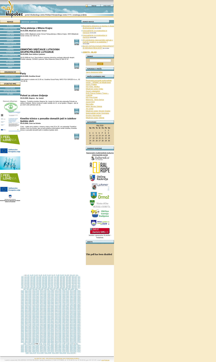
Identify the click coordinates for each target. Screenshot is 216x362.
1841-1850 (50, 306)
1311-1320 (73, 295)
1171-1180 (28, 294)
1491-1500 (28, 300)
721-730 (27, 286)
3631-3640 (73, 340)
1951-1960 (73, 308)
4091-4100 (35, 351)
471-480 (56, 281)
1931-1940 (58, 308)
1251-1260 (28, 295)
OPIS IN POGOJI (10, 76)
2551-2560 (43, 320)
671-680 (56, 284)
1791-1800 (73, 305)
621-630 (27, 284)
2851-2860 (28, 326)
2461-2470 (35, 319)
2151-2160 (43, 312)
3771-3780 (35, 345)
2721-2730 (50, 323)
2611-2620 (28, 322)
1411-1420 (28, 298)
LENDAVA (10, 32)
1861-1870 (65, 306)
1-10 (27, 275)
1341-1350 (35, 297)
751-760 (44, 286)
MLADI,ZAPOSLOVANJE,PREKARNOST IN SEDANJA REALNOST (98, 47)
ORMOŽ (10, 47)
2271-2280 (73, 314)
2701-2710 (35, 323)
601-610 (74, 283)
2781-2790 (35, 325)
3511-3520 (43, 339)
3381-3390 (65, 336)
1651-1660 (28, 303)
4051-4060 (65, 350)
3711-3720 (73, 342)
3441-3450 (50, 337)
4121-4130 (58, 351)
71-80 (57, 275)
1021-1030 (35, 290)
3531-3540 (58, 339)
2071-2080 (43, 311)
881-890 (62, 287)
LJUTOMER (10, 38)
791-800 (68, 286)
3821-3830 (73, 345)
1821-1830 (35, 306)
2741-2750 (65, 323)
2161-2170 (50, 312)
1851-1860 (58, 306)
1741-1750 (35, 305)
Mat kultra (89, 104)
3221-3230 (65, 333)
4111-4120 (50, 351)
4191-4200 (55, 353)
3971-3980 (65, 348)
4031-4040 (50, 350)
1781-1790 (65, 305)
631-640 (32, 284)
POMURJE (10, 50)
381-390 (62, 280)
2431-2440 (73, 317)
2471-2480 (43, 319)
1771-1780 (58, 305)
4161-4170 (32, 353)
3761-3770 (28, 345)
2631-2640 (43, 322)
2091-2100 (58, 311)
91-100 (67, 275)
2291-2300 (28, 315)
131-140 (32, 276)
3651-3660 (28, 342)
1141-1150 (65, 292)
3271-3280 (43, 334)
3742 (40, 343)
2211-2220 (28, 314)
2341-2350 (65, 315)
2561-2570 (50, 320)
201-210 (74, 276)
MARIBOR (10, 41)
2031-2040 (73, 309)
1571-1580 (28, 301)
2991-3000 (73, 328)
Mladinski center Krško (94, 89)
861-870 (50, 287)
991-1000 (71, 289)
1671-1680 (43, 303)
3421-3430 (35, 337)
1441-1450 (50, 298)
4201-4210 (62, 353)
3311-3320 (73, 334)
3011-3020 (28, 329)
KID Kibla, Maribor (93, 87)
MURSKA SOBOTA (10, 44)
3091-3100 (28, 331)
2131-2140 (28, 312)
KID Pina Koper (92, 97)
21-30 (36, 275)
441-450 (38, 281)
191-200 (68, 276)
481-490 (62, 281)
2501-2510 (65, 319)
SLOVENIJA (10, 53)
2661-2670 (65, 322)
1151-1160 (73, 292)
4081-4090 (28, 351)
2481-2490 (50, 319)
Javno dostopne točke (94, 72)
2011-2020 (58, 309)
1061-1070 (65, 290)
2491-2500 (58, 319)
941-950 (41, 289)
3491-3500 (28, 339)
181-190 (62, 276)
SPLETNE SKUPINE (10, 91)
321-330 (27, 280)
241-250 (38, 278)
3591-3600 (43, 340)
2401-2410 (50, 317)
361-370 (50, 280)
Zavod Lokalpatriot (93, 91)
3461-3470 (65, 337)
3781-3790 (43, 345)
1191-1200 (43, 294)
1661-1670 (35, 303)
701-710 (74, 284)
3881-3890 (58, 347)
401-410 (74, 280)
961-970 (52, 289)
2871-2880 (43, 326)
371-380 (56, 280)
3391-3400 (73, 336)
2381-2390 (35, 317)
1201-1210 (50, 294)
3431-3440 (43, 337)
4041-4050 (58, 350)
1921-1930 (50, 308)
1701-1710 (65, 303)
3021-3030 (35, 329)
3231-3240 (73, 333)
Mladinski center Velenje (95, 118)
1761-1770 (50, 305)
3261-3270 (35, 334)
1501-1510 (35, 300)
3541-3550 (65, 339)
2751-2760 (73, 323)
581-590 (62, 283)
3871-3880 (50, 347)
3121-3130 (50, 331)
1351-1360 (43, 297)
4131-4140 (65, 351)
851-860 (44, 287)
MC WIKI (10, 94)
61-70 (53, 275)
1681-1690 (50, 303)
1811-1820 (28, 306)
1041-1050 (50, 290)
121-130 (27, 276)
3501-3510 (35, 339)
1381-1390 (65, 297)
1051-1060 (58, 290)
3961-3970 (58, 348)
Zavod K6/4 (90, 102)
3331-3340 (28, 336)
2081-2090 (50, 311)
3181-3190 (35, 333)
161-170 (50, 276)
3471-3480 (73, 337)
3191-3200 (43, 333)
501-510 (74, 281)
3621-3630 (65, 340)
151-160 (44, 276)
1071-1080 (73, 290)
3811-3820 (65, 345)
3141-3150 (65, 331)
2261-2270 (65, 314)
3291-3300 (58, 334)
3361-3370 (50, 336)
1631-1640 (73, 301)
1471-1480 (73, 298)
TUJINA (10, 58)
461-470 (50, 281)
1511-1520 (43, 300)
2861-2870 (35, 326)
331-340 (32, 280)
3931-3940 (35, 348)
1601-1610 (50, 301)
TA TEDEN (10, 26)
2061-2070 (35, 311)
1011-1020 (28, 290)
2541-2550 (35, 320)
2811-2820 (58, 325)
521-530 (27, 283)
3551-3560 (73, 339)
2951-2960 (43, 328)
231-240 (32, 278)
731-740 (32, 286)
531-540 (32, 283)
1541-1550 (65, 300)
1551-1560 (73, 300)
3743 (44, 343)
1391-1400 (73, 297)
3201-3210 (50, 333)
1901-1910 (35, 308)
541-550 (38, 283)
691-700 (68, 284)
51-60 (49, 275)
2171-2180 (58, 312)
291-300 (68, 278)
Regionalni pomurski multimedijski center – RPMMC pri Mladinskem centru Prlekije (99, 83)
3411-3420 (28, 337)
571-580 (56, 283)
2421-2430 (65, 317)
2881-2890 (50, 326)
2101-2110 (65, 311)
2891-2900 (58, 326)
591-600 (68, 283)
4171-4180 (40, 353)
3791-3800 (50, 345)
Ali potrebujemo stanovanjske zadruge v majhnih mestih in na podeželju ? (98, 41)
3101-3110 (35, 331)
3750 (71, 343)
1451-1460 (58, 298)
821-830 (27, 287)
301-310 (74, 278)
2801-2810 (50, 325)
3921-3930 (28, 348)
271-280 (56, 278)
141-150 (38, 276)
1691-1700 (58, 303)
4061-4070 (73, 350)
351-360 (44, 280)
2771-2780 (28, 325)
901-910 (74, 287)
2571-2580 (58, 320)
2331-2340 (58, 315)
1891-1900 (28, 308)
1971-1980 (28, 309)
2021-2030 (65, 309)
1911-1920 (43, 308)
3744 (48, 343)
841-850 (38, 287)
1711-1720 (73, 303)
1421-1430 (35, 298)
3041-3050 (50, 329)
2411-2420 (58, 317)
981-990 (64, 289)
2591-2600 (73, 320)
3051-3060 (58, 329)
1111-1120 (43, 292)
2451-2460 (28, 319)
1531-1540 (58, 300)
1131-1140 (58, 292)
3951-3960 (50, 348)
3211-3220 (58, 333)
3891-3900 (65, 347)
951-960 (47, 289)
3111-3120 (43, 331)
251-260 (44, 278)
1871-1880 (73, 306)
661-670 (50, 284)
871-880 (56, 287)
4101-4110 (43, 351)
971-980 (58, 289)
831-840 (32, 287)
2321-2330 (50, 315)
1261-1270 (35, 295)
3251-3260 (28, 334)
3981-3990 (73, 348)
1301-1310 (65, 295)
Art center (89, 109)
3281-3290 (50, 334)
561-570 (50, 283)
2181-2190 (65, 312)
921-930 (29, 289)
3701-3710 (65, 342)
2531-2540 (28, 320)
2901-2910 (65, 326)
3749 (67, 343)
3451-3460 (58, 337)
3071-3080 (73, 329)
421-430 (27, 281)
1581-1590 (35, 301)
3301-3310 (65, 334)
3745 (52, 343)
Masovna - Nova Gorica (95, 100)
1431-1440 (43, 298)
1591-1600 (43, 301)
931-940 (35, 289)
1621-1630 (65, 301)
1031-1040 (43, 290)
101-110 (72, 275)
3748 (63, 343)
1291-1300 (58, 295)
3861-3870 (43, 347)
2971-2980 (58, 328)
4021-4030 (43, 350)
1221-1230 (65, 294)
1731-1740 (28, 305)
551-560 (44, 283)
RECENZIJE (10, 64)
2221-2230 (35, 314)
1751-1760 (43, 305)
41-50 (45, 275)
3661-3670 (35, 342)
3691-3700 (58, 342)
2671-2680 (73, 322)
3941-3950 (43, 348)
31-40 (40, 275)
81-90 (62, 275)
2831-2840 (73, 325)
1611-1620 (58, 301)
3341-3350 (35, 336)
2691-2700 (28, 323)
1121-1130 (50, 292)
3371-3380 (58, 336)
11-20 (31, 275)
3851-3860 (35, 347)
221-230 (27, 278)
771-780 (56, 286)
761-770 (50, 286)
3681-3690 (50, 342)
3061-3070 (65, 329)
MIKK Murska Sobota (94, 106)
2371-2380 (28, 317)
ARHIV (10, 67)
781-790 (62, 286)
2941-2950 (35, 328)
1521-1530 (50, 300)
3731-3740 (30, 343)
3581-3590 (35, 340)
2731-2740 (58, 323)
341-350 (38, 280)
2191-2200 (73, 312)
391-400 (68, 280)
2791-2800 (43, 325)
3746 (56, 343)
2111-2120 (73, 311)
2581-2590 (65, 320)
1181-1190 (35, 294)
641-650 (38, 284)
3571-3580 (28, 340)
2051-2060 (28, 311)
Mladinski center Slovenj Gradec (98, 111)
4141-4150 (73, 351)
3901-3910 (73, 347)
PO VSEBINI (10, 61)
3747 (59, 343)
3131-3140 (58, 331)
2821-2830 (65, 325)
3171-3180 (28, 333)
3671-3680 (43, 342)
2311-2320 (43, 315)
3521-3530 (50, 339)
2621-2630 (35, 322)
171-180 (56, 276)
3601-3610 (50, 340)
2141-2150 (35, 312)
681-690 (62, 284)
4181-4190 (47, 353)
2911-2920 (73, 326)
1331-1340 (28, 297)
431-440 (32, 281)
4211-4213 (70, 353)
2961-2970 (50, 328)
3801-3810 (58, 345)
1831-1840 (43, 306)
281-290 (62, 278)
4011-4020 (35, 350)
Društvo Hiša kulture (93, 116)
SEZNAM (10, 79)
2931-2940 (28, 328)
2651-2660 (58, 322)
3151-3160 (73, 331)
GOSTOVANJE (10, 88)
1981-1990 (35, 309)
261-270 (50, 278)
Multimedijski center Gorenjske (97, 113)
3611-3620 (58, 340)
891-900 (68, 287)
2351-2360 (73, 315)
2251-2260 (58, 314)
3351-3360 (43, 336)
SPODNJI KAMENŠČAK (10, 55)
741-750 (38, 286)
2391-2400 (43, 317)
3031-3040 (43, 329)
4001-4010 (28, 350)
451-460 (44, 281)
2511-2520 (73, 319)
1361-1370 (50, 297)
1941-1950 (65, 308)
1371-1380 (58, 297)
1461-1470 (65, 298)
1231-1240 (73, 294)
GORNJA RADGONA (10, 29)
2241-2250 (50, 314)
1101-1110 (35, 292)
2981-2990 (65, 328)
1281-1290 (50, 295)
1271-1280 (43, 295)
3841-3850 (28, 347)
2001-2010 (50, 309)
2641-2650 (50, 322)
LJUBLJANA (10, 35)
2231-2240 (43, 314)
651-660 (44, 284)
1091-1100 (28, 292)
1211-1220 (58, 294)
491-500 (68, 281)
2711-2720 (43, 323)
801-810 (74, 286)
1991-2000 (43, 309)
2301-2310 (35, 315)
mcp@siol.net (105, 360)
